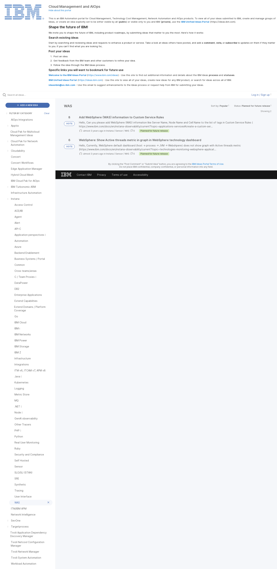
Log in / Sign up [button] (261, 94)
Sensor (119, 130)
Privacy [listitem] (101, 174)
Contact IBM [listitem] (84, 174)
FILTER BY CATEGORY (19, 113)
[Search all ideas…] (32, 95)
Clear (47, 113)
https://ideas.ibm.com (90, 80)
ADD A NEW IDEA (27, 105)
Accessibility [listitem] (140, 174)
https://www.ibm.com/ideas (103, 75)
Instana (110, 130)
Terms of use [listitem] (120, 174)
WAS (127, 130)
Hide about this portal (60, 10)
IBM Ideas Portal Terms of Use (207, 164)
